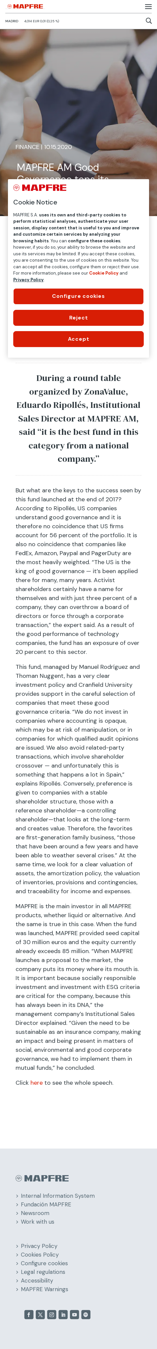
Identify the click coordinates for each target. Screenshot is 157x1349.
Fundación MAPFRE (46, 1204)
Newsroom (35, 1213)
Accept (78, 338)
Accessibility (37, 1280)
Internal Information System (58, 1195)
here (36, 1083)
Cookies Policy (40, 1254)
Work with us (37, 1221)
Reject (78, 317)
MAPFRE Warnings (44, 1289)
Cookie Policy (104, 273)
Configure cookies (44, 1263)
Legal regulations (43, 1272)
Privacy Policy (39, 1246)
